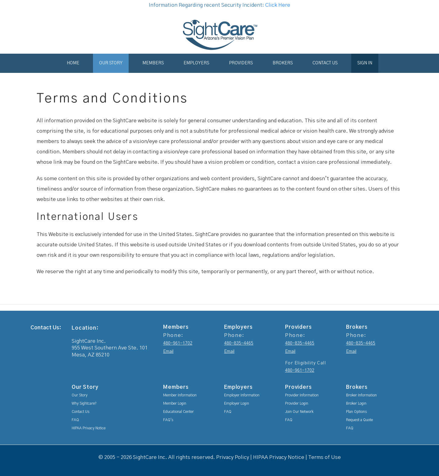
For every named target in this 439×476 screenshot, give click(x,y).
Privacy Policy (232, 457)
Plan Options (356, 411)
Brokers (283, 63)
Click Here (277, 5)
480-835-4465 (238, 343)
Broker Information (361, 395)
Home (73, 63)
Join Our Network (299, 411)
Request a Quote (359, 420)
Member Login (174, 403)
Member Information (180, 395)
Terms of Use (324, 457)
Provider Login (296, 403)
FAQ (75, 420)
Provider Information (302, 395)
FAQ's (168, 420)
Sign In (364, 63)
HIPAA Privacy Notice (88, 428)
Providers (241, 63)
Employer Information (241, 395)
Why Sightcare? (84, 403)
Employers (196, 63)
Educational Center (178, 411)
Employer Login (236, 403)
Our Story (111, 63)
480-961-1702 (177, 343)
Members (153, 63)
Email (168, 351)
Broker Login (356, 403)
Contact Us (324, 63)
